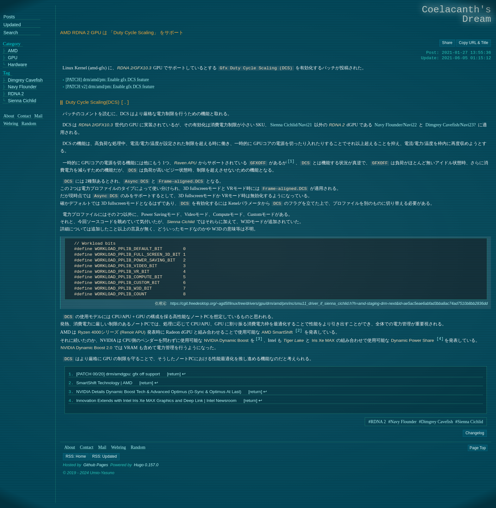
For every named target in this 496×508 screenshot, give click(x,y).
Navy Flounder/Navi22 (396, 124)
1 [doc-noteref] (291, 160)
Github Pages (96, 466)
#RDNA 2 (377, 423)
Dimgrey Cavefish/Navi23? (450, 124)
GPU (12, 57)
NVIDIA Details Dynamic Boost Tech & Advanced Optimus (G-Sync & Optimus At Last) (158, 393)
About (69, 449)
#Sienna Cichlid (469, 423)
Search (10, 32)
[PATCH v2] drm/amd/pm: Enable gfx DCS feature (109, 86)
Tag (6, 72)
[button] (76, 458)
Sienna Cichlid (22, 100)
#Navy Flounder (402, 423)
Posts (9, 17)
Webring (118, 449)
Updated (12, 24)
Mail (102, 449)
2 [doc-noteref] (299, 329)
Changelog (474, 435)
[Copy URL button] (447, 43)
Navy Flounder (22, 87)
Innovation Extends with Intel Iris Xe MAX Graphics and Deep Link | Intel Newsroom (156, 402)
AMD (13, 50)
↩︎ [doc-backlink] (184, 374)
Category (12, 43)
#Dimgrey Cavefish (436, 423)
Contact (87, 449)
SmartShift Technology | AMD (104, 383)
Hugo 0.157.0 (146, 466)
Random (138, 449)
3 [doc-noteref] (259, 338)
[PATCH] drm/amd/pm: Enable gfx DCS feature (107, 79)
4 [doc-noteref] (440, 338)
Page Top (478, 449)
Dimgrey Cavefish (25, 80)
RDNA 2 (16, 93)
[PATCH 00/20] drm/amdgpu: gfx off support (118, 374)
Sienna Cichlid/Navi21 (291, 124)
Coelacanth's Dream (456, 14)
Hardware (17, 64)
